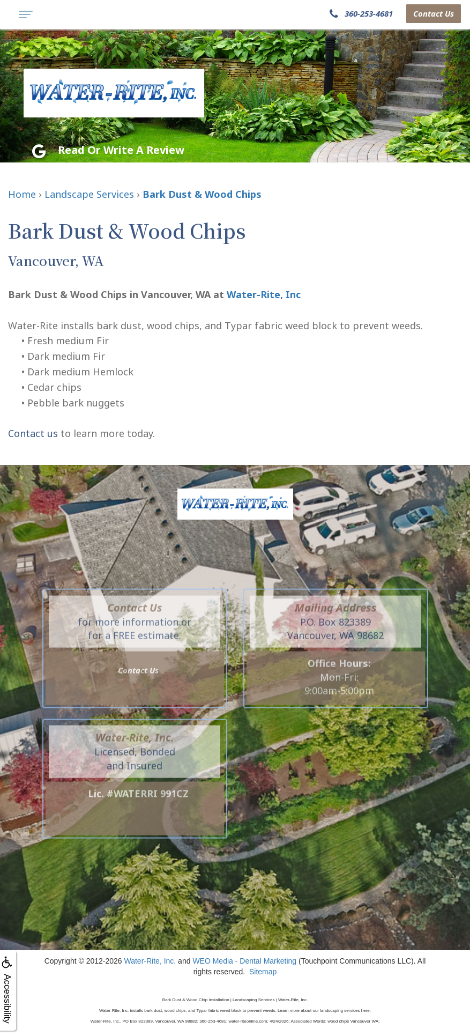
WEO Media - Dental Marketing (244, 961)
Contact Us (433, 13)
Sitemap (263, 971)
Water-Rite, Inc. (150, 961)
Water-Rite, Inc (264, 294)
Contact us (33, 433)
